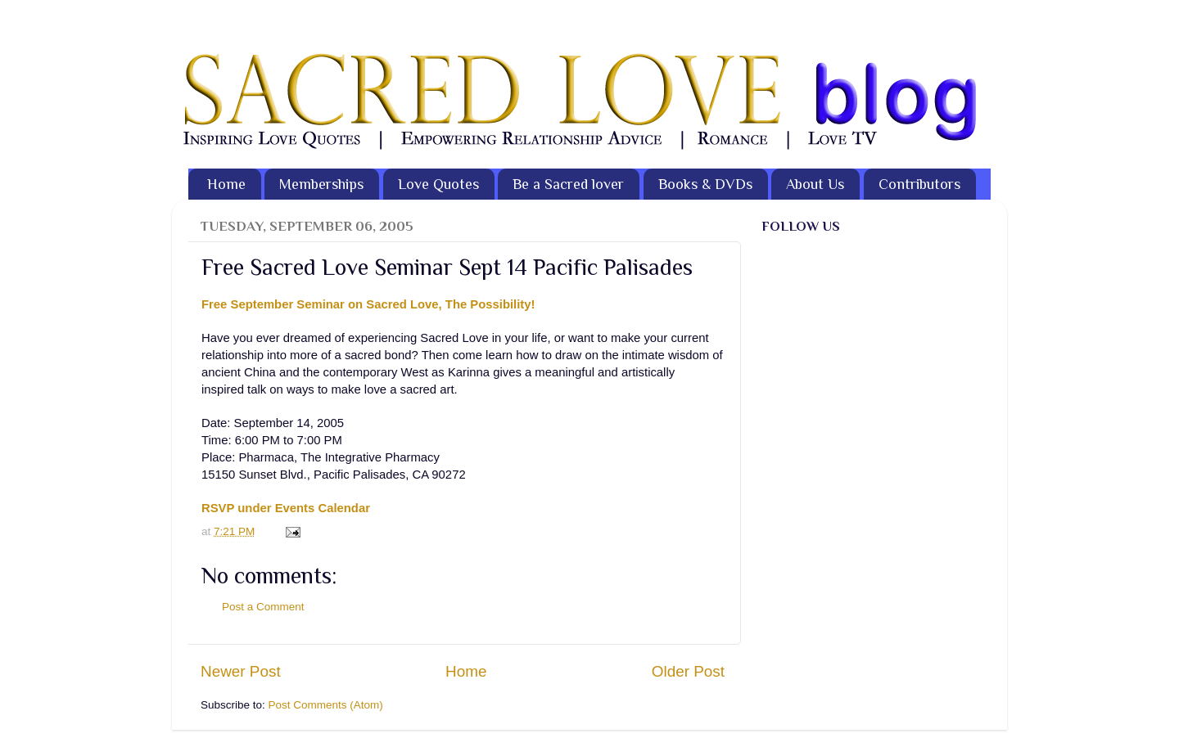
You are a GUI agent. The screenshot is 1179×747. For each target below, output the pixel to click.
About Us (815, 184)
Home (226, 184)
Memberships (321, 184)
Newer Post (241, 671)
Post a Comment (263, 607)
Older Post (688, 671)
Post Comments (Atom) (326, 705)
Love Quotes (438, 184)
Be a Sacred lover (568, 184)
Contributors (919, 184)
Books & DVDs (705, 184)
